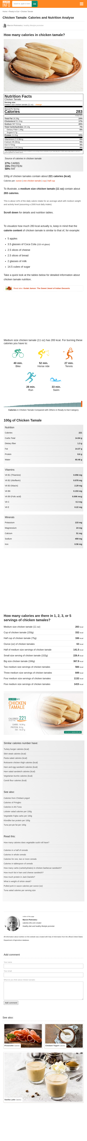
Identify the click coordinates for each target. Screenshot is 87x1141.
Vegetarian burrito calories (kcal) (18, 776)
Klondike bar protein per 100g (17, 820)
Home (5, 12)
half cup (51, 181)
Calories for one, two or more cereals (20, 859)
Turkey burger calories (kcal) (16, 749)
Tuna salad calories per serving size (20, 890)
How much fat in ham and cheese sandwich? (23, 872)
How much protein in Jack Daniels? (19, 877)
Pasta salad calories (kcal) (15, 758)
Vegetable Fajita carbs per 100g (18, 816)
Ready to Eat (14, 12)
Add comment (11, 1003)
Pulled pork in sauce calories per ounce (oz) (23, 886)
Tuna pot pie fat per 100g (15, 825)
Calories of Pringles (12, 802)
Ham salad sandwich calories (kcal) (19, 771)
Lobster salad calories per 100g (18, 811)
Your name (8, 962)
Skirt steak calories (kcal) (15, 754)
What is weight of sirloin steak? (17, 881)
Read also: (42, 288)
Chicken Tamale (27, 12)
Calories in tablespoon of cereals (18, 863)
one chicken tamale (32, 181)
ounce (19, 181)
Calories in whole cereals (15, 854)
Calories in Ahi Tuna (13, 807)
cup (44, 181)
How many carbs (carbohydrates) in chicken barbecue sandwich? (33, 868)
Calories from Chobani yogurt (17, 798)
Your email (8, 971)
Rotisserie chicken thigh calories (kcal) (21, 762)
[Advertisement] (21, 314)
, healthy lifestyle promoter (25, 25)
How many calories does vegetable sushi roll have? (26, 842)
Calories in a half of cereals (16, 850)
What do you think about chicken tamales (19, 980)
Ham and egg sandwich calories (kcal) (21, 767)
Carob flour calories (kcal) (15, 780)
